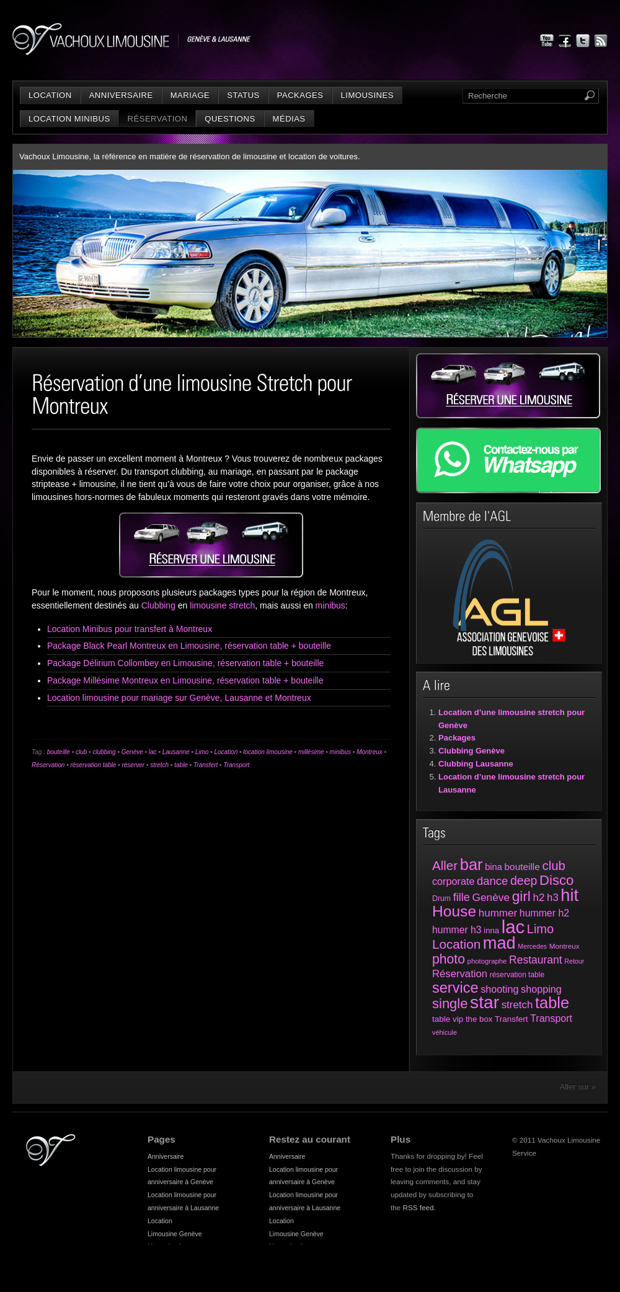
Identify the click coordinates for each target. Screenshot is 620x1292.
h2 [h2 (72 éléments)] (539, 897)
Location (50, 95)
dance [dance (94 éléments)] (492, 880)
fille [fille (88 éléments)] (461, 897)
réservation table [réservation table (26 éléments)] (517, 974)
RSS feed (418, 1207)
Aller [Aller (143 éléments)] (445, 865)
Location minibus (69, 118)
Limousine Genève (175, 1233)
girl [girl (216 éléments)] (521, 896)
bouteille (58, 752)
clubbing (103, 752)
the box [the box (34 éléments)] (479, 1019)
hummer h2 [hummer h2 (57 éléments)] (544, 913)
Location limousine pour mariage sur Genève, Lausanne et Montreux (179, 698)
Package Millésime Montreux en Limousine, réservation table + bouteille (185, 680)
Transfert (205, 765)
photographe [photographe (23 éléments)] (487, 961)
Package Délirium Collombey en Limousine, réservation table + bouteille (185, 663)
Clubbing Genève (471, 750)
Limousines (367, 95)
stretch (159, 765)
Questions (230, 118)
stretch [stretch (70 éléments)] (517, 1005)
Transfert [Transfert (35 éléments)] (511, 1019)
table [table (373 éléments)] (552, 1002)
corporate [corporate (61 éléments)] (453, 881)
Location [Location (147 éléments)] (456, 944)
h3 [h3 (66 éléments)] (553, 897)
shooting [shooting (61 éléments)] (499, 989)
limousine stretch (222, 605)
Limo (202, 752)
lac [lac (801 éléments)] (513, 926)
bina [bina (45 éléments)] (493, 867)
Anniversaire (121, 95)
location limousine (268, 752)
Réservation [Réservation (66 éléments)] (459, 974)
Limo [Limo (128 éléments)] (540, 929)
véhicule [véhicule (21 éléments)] (444, 1032)
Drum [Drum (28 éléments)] (441, 898)
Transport (236, 765)
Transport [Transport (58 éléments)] (551, 1018)
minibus (330, 605)
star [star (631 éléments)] (484, 1002)
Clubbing (158, 605)
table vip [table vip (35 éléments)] (447, 1019)
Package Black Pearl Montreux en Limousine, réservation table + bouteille (189, 646)
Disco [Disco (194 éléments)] (556, 880)
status (243, 95)
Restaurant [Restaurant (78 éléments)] (535, 960)
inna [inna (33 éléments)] (491, 930)
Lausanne (176, 752)
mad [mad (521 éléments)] (499, 942)
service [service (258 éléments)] (455, 988)
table (181, 765)
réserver (133, 765)
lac (153, 752)
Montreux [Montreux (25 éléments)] (564, 946)
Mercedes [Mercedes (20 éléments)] (532, 946)
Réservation (158, 118)
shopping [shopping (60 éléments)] (541, 989)
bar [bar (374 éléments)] (471, 864)
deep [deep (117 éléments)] (523, 880)
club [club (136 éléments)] (553, 865)
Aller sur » (577, 1086)
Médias (289, 118)
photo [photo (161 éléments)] (448, 959)
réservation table (93, 765)
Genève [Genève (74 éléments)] (491, 897)
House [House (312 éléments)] (454, 911)
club (81, 752)
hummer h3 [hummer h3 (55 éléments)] (457, 930)
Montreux (369, 752)
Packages (300, 95)
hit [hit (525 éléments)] (569, 895)
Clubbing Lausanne (475, 763)
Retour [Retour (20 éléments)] (574, 961)
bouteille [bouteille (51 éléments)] (522, 866)
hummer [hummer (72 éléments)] (498, 913)
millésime (311, 752)
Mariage (190, 95)
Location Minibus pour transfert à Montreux (129, 629)
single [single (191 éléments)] (449, 1003)
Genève (132, 752)
